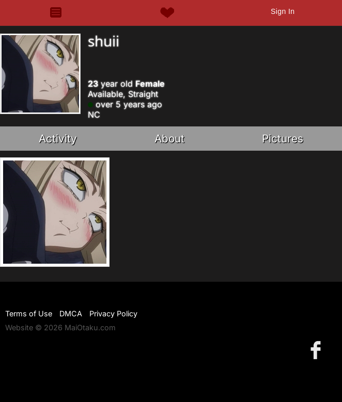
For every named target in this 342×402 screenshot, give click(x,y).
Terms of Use (28, 313)
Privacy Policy (113, 313)
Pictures (282, 138)
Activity (58, 138)
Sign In (282, 11)
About (169, 138)
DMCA (70, 313)
